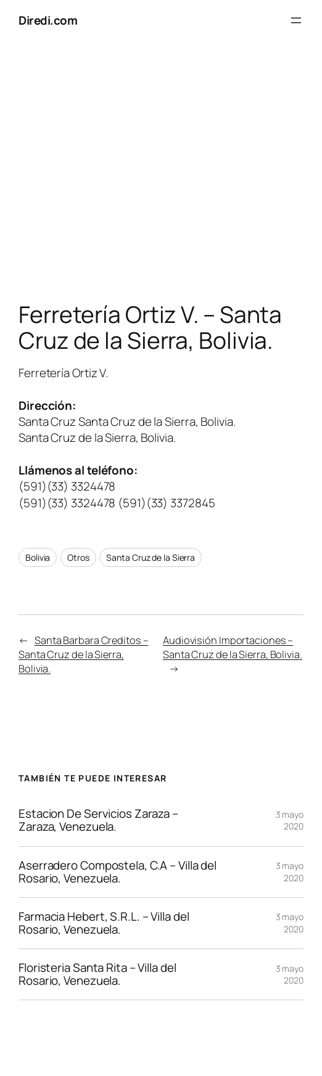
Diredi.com (48, 20)
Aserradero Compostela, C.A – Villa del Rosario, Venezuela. (118, 872)
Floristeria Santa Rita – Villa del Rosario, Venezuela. (97, 974)
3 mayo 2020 (289, 821)
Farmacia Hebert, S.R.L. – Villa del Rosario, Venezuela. (104, 923)
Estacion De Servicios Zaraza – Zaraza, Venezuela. (98, 820)
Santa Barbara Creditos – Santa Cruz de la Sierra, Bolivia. (84, 654)
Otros (78, 557)
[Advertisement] (161, 170)
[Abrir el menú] (296, 20)
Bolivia (37, 557)
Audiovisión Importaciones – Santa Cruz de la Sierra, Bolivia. (232, 647)
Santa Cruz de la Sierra (150, 557)
